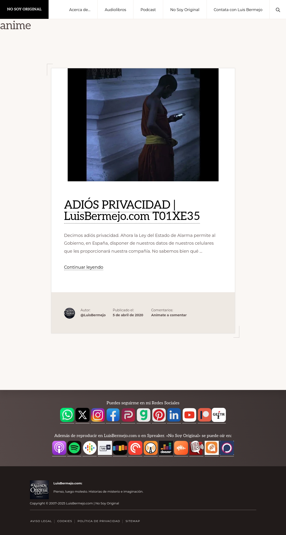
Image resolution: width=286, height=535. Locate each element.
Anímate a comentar (169, 315)
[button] (278, 9)
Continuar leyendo (83, 267)
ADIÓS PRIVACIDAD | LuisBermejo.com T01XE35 (132, 211)
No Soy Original (24, 9)
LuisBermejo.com (68, 483)
